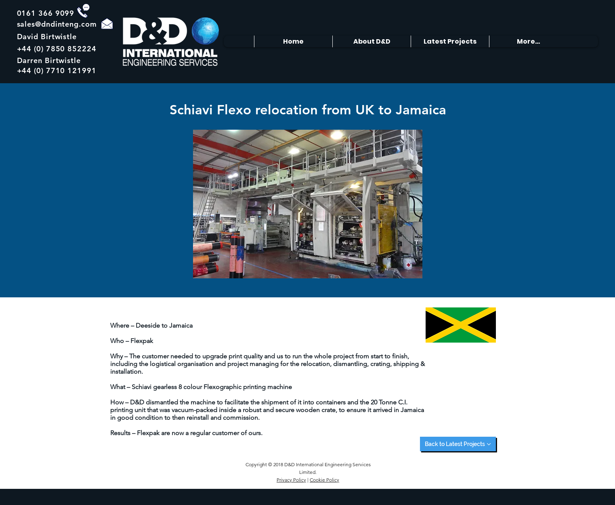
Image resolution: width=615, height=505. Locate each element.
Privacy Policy (291, 480)
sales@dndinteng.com (57, 24)
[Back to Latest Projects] (458, 444)
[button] (307, 204)
